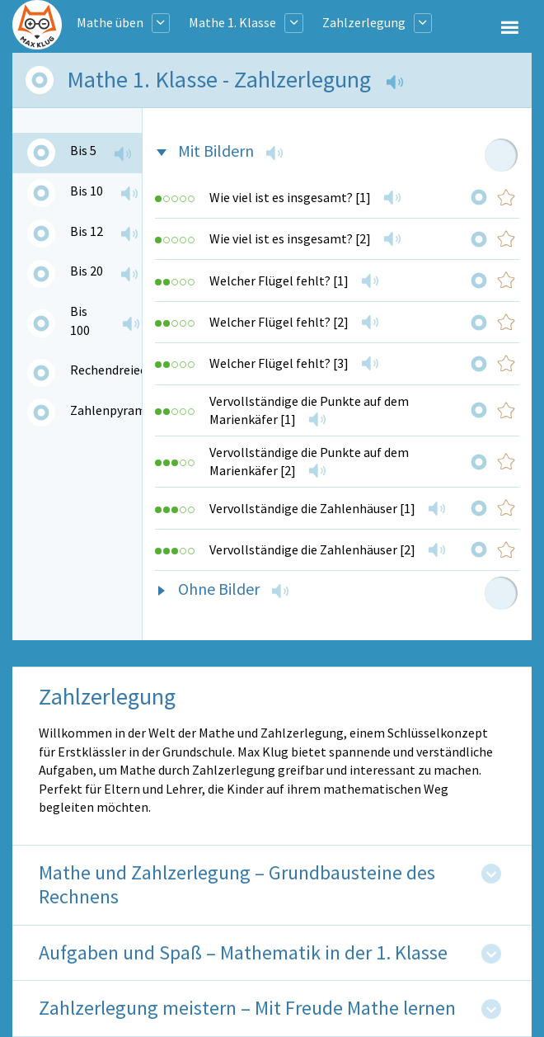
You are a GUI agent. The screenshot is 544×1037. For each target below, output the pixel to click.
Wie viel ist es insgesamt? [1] (290, 197)
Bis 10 (86, 190)
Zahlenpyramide (116, 410)
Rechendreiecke (114, 369)
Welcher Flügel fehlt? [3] (279, 363)
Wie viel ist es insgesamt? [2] (290, 238)
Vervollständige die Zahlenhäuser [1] (312, 508)
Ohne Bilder (219, 588)
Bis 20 (86, 270)
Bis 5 (83, 150)
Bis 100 (80, 320)
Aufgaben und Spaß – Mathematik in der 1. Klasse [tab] (243, 953)
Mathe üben (110, 22)
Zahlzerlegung (364, 22)
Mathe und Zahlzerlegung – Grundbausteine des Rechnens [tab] (237, 885)
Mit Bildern (216, 150)
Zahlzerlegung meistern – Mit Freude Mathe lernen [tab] (247, 1009)
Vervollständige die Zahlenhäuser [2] (312, 549)
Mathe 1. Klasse (232, 22)
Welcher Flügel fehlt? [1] (279, 280)
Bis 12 (86, 231)
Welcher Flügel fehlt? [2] (279, 321)
